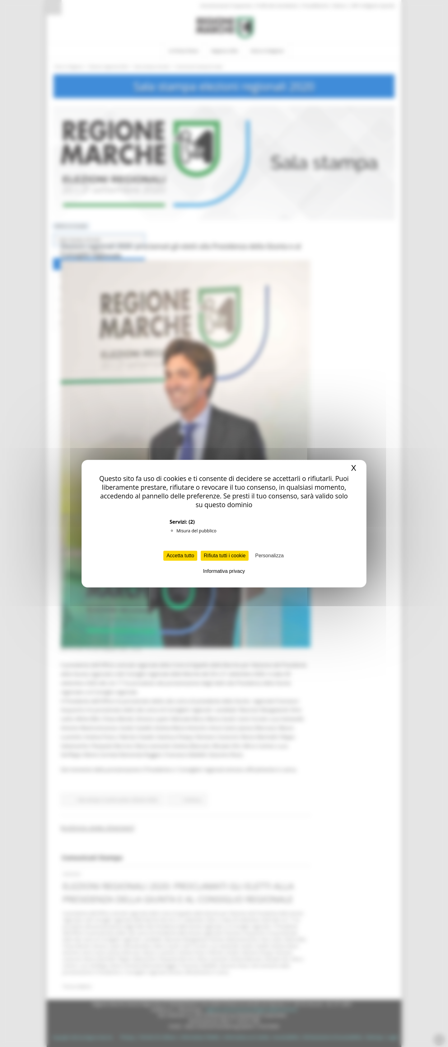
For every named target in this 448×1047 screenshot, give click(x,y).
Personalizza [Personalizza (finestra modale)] (269, 555)
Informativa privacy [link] (224, 571)
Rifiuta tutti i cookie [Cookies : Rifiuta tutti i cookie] (224, 555)
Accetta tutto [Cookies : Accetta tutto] (180, 555)
